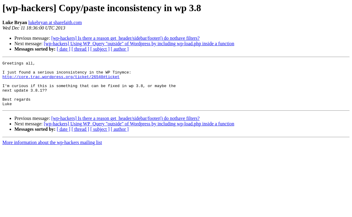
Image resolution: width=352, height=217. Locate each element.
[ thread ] (80, 49)
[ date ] (63, 49)
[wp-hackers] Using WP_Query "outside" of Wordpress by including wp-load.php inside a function (139, 43)
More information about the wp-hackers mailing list (52, 151)
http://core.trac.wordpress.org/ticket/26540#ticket (61, 80)
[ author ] (120, 49)
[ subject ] (100, 49)
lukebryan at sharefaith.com (55, 22)
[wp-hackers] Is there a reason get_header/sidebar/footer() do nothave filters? (125, 38)
